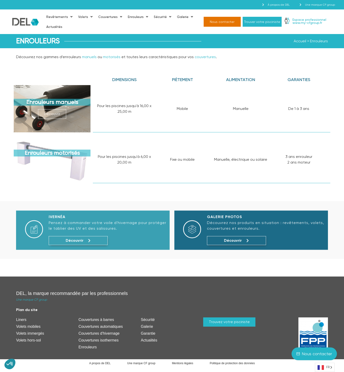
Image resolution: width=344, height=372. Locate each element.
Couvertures (110, 17)
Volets (85, 17)
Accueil (300, 41)
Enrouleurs (138, 17)
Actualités (54, 27)
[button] (10, 364)
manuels (89, 57)
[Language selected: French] (325, 367)
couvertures (205, 57)
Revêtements (59, 17)
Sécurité (162, 17)
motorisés (111, 57)
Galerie (185, 17)
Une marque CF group (31, 299)
